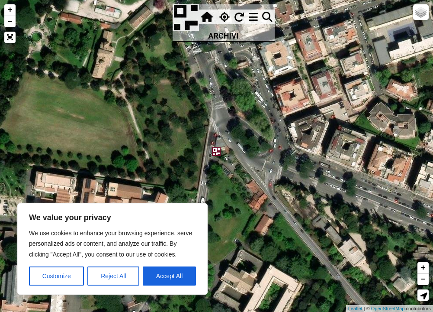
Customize (56, 276)
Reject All (113, 276)
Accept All (169, 276)
